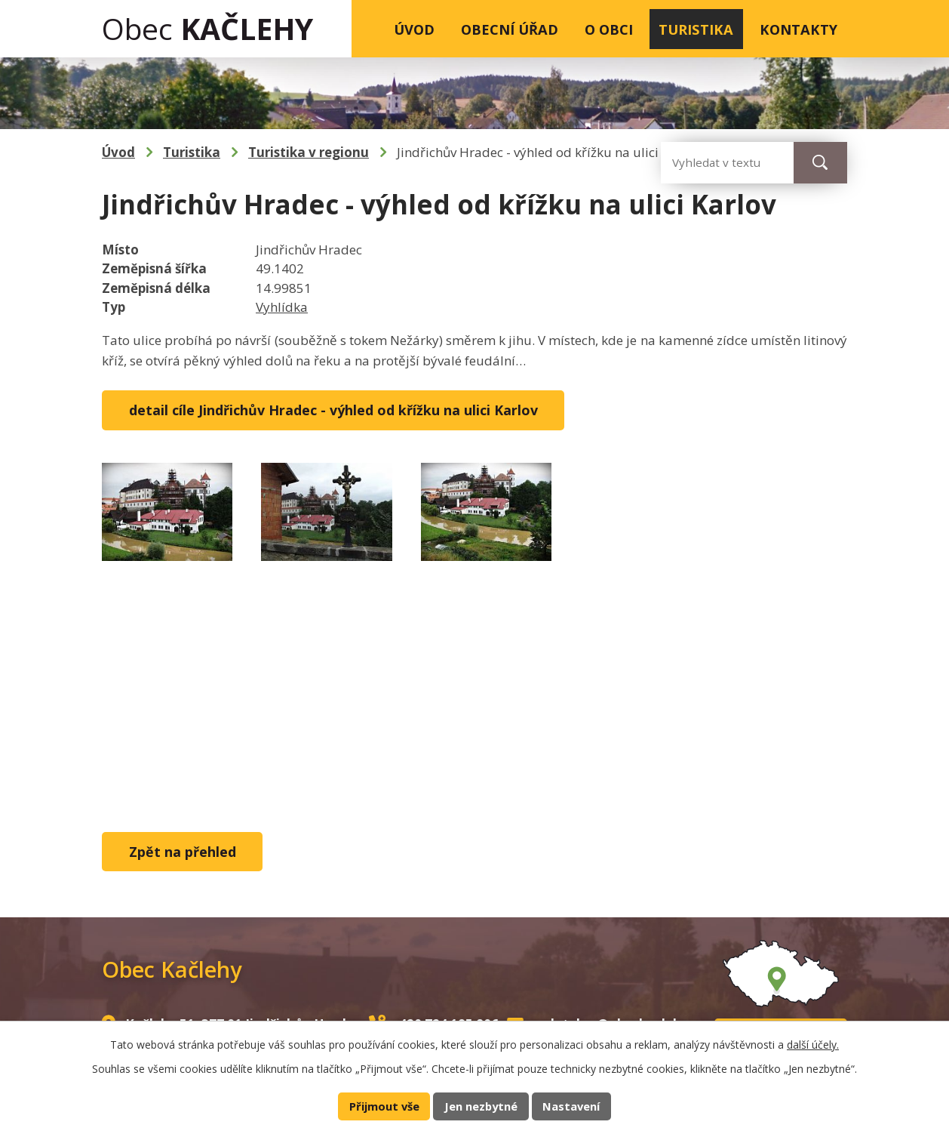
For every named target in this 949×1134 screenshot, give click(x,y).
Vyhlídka (282, 307)
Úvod (414, 29)
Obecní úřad (509, 29)
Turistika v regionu (308, 152)
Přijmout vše (384, 1106)
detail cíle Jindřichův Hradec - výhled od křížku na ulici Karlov (333, 410)
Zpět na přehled (182, 852)
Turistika (696, 29)
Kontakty (798, 29)
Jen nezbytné (480, 1106)
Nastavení (571, 1106)
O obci (609, 29)
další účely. (813, 1044)
